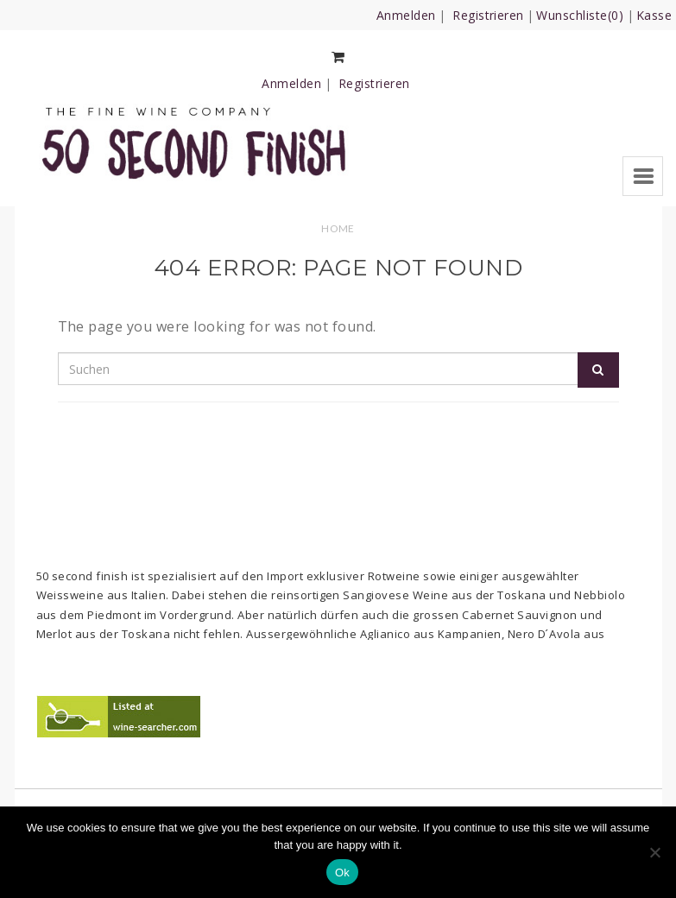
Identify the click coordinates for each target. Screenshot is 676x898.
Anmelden (406, 15)
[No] (654, 852)
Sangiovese (376, 595)
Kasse (654, 15)
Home (338, 228)
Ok (342, 872)
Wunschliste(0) (579, 15)
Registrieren (488, 15)
